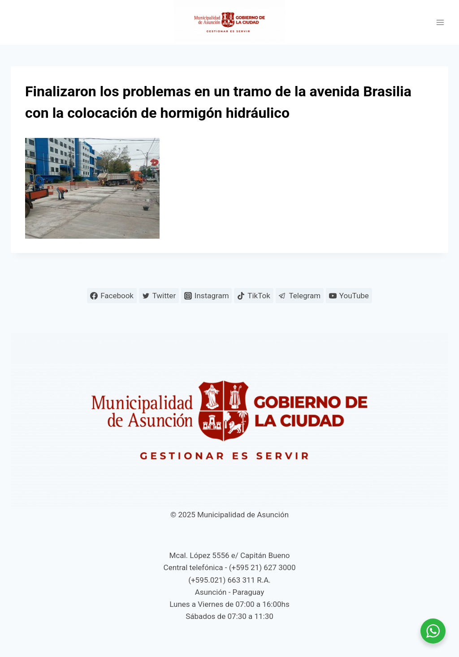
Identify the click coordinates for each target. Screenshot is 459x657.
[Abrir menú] (440, 23)
